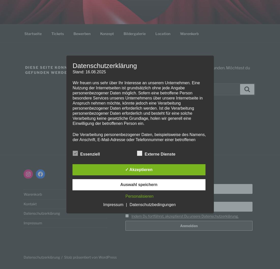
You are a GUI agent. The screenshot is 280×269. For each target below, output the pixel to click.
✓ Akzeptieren (139, 169)
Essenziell (86, 153)
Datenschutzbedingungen (152, 205)
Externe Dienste (156, 153)
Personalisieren (139, 196)
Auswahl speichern (138, 184)
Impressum (113, 205)
